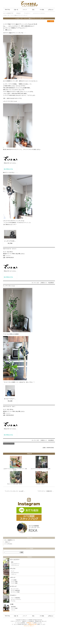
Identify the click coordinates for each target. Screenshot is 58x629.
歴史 (33, 9)
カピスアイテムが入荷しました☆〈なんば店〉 (41, 468)
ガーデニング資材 (15, 592)
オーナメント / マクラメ (9, 443)
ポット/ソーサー (15, 588)
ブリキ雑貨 (13, 580)
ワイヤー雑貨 (14, 583)
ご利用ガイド (43, 282)
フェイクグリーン (15, 563)
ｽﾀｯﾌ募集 (42, 9)
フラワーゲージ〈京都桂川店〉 (45, 491)
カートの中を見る (8, 543)
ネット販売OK (50, 21)
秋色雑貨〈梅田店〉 (41, 483)
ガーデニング (13, 586)
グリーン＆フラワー (15, 559)
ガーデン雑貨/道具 (15, 590)
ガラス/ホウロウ (15, 572)
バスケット (13, 574)
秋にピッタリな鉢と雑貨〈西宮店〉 (15, 483)
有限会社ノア (30, 622)
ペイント (13, 610)
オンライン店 (35, 282)
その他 (11, 604)
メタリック (12, 577)
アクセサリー (13, 595)
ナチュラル (12, 568)
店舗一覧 (16, 9)
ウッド (12, 571)
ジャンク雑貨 (14, 608)
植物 (12, 562)
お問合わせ (50, 9)
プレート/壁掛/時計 (15, 597)
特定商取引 (51, 282)
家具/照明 (13, 606)
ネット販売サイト (9, 540)
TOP (8, 13)
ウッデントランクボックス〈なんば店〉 (14, 491)
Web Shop (7, 9)
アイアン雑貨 (14, 581)
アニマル (13, 601)
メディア (25, 9)
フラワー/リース (15, 565)
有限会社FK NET (33, 624)
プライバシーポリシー (29, 625)
